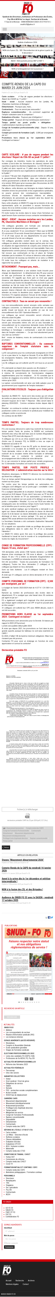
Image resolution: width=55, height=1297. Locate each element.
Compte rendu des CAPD (35, 828)
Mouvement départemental (24, 834)
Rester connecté (12, 1243)
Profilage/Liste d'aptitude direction (15, 839)
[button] (19, 1002)
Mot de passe (9, 1236)
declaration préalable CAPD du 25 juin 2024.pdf (27, 820)
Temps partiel (7, 841)
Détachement (8, 834)
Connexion (9, 1247)
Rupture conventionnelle (38, 839)
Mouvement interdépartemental (14, 836)
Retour (6, 848)
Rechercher (12, 1017)
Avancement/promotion (15, 828)
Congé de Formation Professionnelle (16, 831)
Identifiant (8, 1228)
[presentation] (26, 999)
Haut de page (51, 1290)
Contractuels (36, 831)
